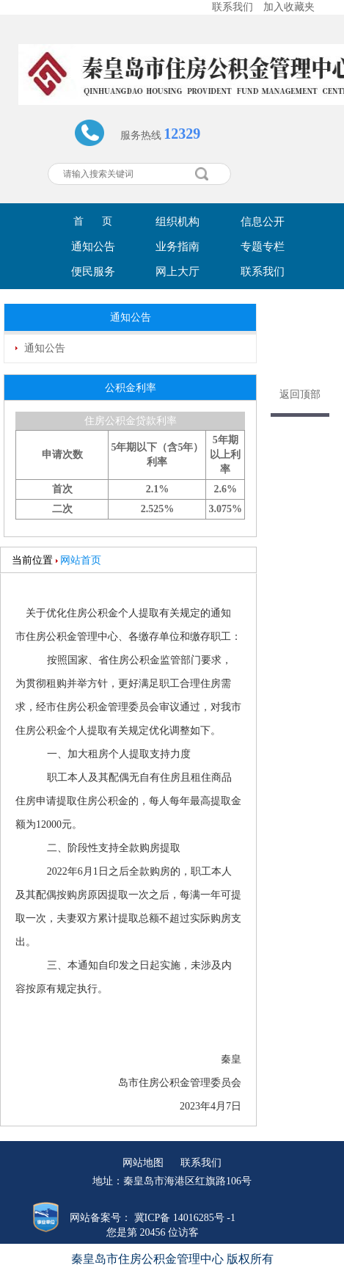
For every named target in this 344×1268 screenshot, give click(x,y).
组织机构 (177, 221)
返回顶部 (300, 394)
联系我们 (232, 6)
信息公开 (263, 221)
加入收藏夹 (289, 6)
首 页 (92, 221)
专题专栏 (263, 246)
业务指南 (177, 246)
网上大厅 (177, 271)
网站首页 (80, 560)
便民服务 (93, 271)
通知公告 (93, 246)
